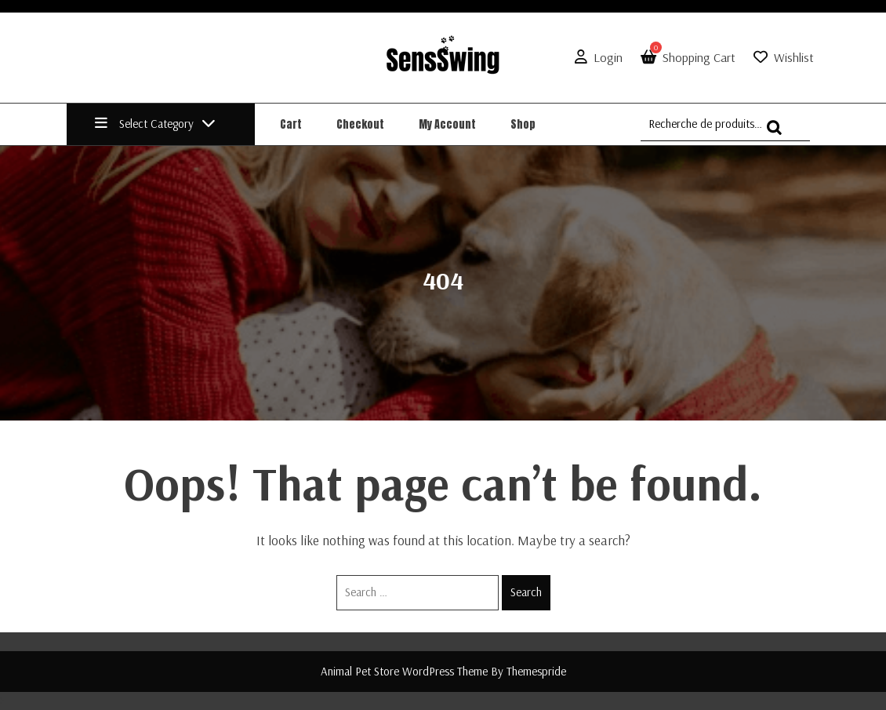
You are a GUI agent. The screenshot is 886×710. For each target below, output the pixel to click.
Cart (291, 124)
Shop (523, 124)
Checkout (360, 124)
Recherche (778, 134)
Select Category (155, 123)
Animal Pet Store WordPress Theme (404, 671)
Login (595, 57)
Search (526, 591)
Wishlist (794, 57)
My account (447, 124)
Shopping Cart (684, 57)
